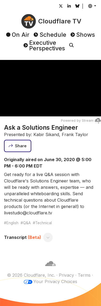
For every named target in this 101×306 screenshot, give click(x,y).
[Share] (17, 146)
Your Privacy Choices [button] (55, 281)
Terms (84, 275)
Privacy (66, 275)
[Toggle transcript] (48, 237)
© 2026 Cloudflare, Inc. (31, 275)
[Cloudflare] (50, 268)
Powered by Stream (81, 121)
